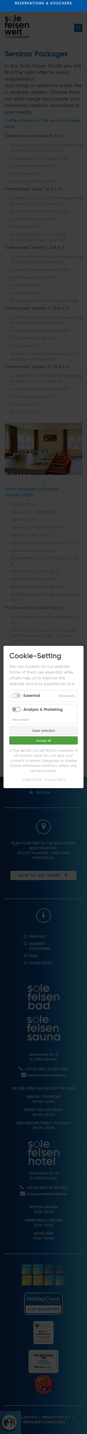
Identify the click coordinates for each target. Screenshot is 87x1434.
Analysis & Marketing (43, 710)
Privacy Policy (55, 780)
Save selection (43, 730)
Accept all (43, 740)
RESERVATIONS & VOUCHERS (43, 3)
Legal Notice (32, 780)
